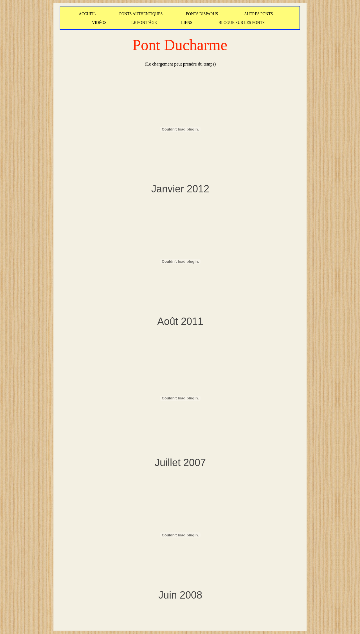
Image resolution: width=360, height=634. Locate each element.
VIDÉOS (99, 23)
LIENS (186, 23)
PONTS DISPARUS (202, 14)
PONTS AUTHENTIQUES (141, 14)
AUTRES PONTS (258, 14)
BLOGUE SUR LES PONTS (242, 23)
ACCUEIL (87, 14)
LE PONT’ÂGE (144, 23)
